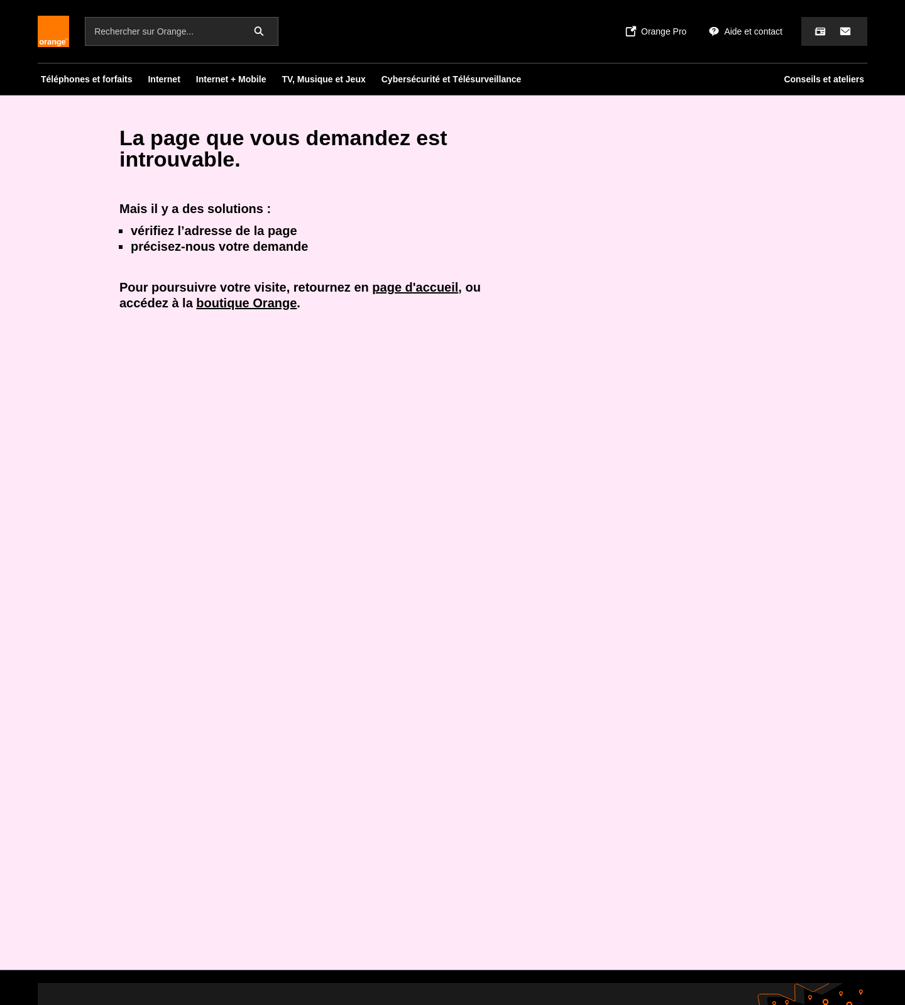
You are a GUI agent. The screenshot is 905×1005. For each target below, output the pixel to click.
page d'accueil (415, 287)
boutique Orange (246, 303)
